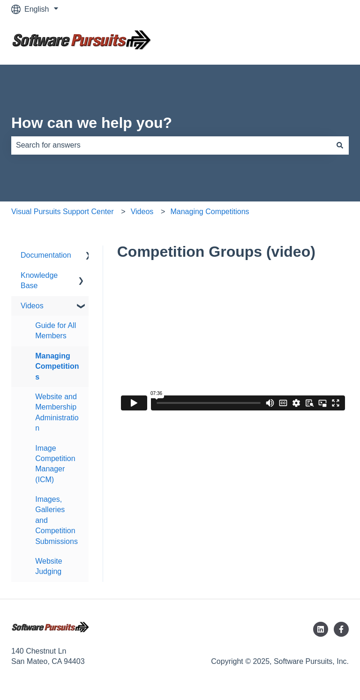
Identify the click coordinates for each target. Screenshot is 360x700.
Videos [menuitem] (32, 306)
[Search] (340, 145)
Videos (142, 212)
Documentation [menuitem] (46, 255)
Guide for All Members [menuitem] (55, 330)
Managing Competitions (209, 212)
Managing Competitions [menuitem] (57, 366)
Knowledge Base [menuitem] (39, 280)
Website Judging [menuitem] (48, 566)
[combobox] (171, 145)
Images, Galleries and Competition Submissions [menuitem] (56, 520)
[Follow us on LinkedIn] (320, 629)
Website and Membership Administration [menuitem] (56, 412)
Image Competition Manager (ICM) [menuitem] (55, 464)
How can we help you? (91, 122)
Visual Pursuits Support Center (62, 212)
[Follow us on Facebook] (341, 629)
